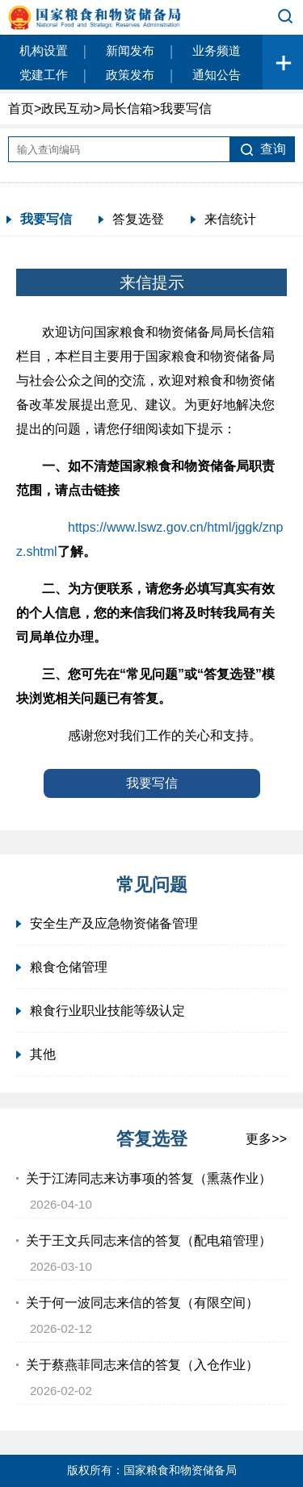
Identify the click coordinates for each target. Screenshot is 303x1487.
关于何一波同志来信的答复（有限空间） (142, 1302)
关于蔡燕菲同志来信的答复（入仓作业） (142, 1365)
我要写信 (46, 219)
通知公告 (216, 74)
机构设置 (43, 50)
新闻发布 (130, 50)
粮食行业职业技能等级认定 (107, 1010)
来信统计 (230, 219)
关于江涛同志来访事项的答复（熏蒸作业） (148, 1178)
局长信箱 (127, 108)
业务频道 (216, 50)
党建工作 (43, 74)
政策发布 (130, 74)
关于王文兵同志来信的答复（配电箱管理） (148, 1240)
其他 (43, 1054)
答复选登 (138, 219)
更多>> (266, 1139)
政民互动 (67, 108)
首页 (21, 108)
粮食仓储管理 (68, 967)
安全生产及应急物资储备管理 (114, 923)
